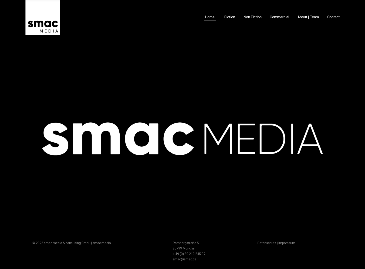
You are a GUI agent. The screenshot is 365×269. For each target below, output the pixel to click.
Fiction (229, 17)
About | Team (308, 17)
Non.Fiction (252, 17)
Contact (333, 17)
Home (210, 17)
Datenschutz (266, 243)
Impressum (286, 243)
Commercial (279, 17)
